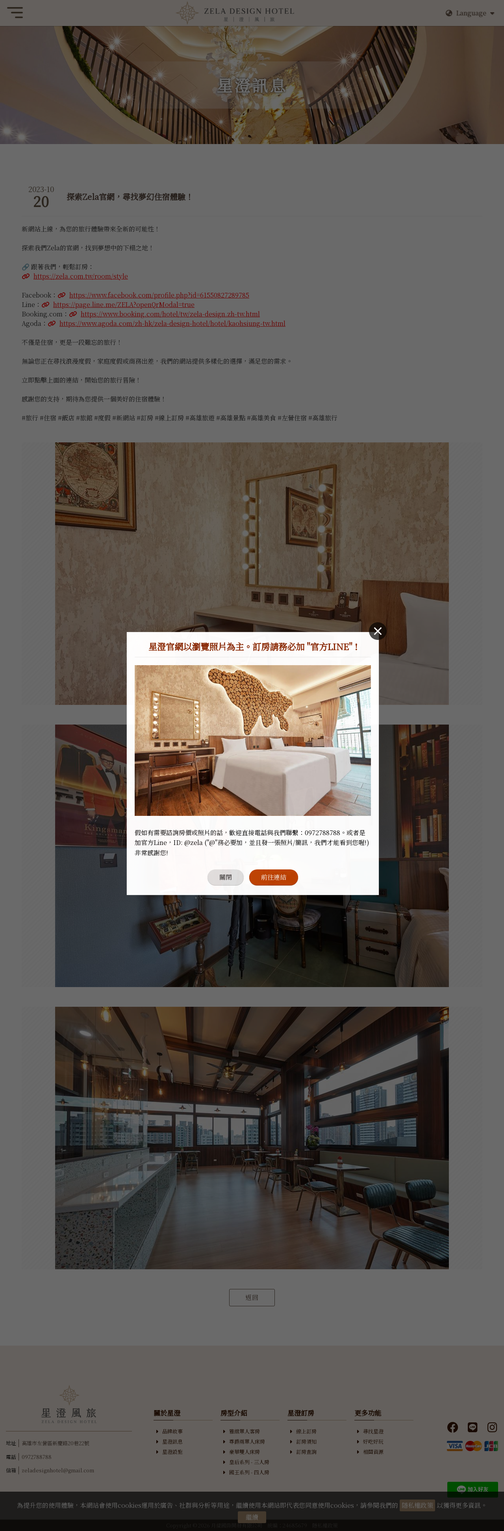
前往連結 (273, 843)
